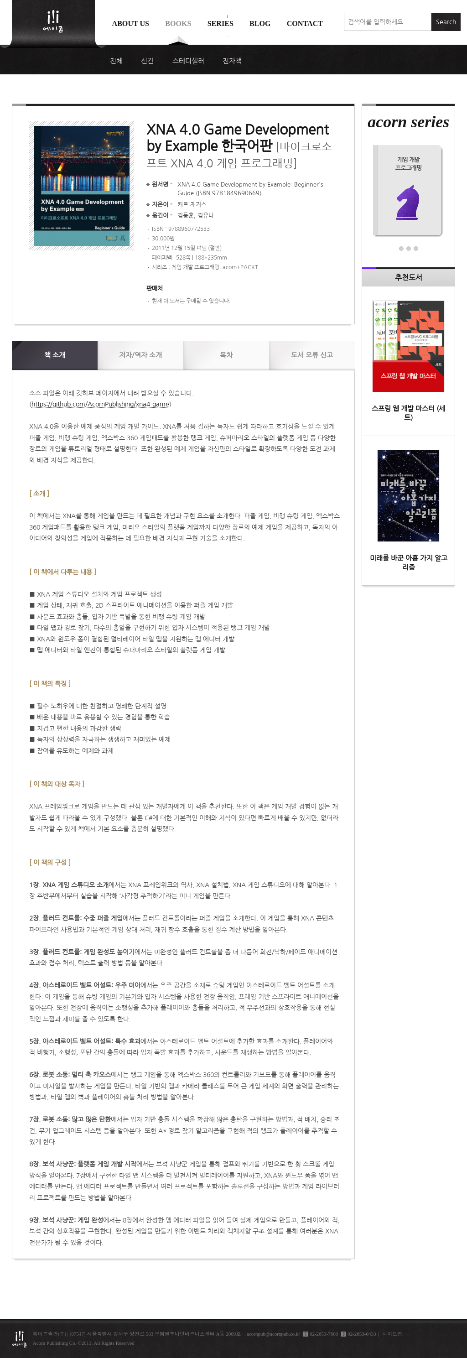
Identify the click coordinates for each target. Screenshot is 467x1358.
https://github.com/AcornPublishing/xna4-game (100, 404)
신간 (147, 61)
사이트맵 (392, 1334)
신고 (312, 355)
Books (178, 23)
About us (131, 23)
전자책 (232, 61)
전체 (116, 61)
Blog (260, 23)
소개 (54, 355)
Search (446, 22)
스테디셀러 (188, 61)
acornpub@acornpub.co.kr (273, 1334)
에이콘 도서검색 (227, 46)
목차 (226, 355)
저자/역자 (140, 355)
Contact (305, 23)
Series (221, 23)
